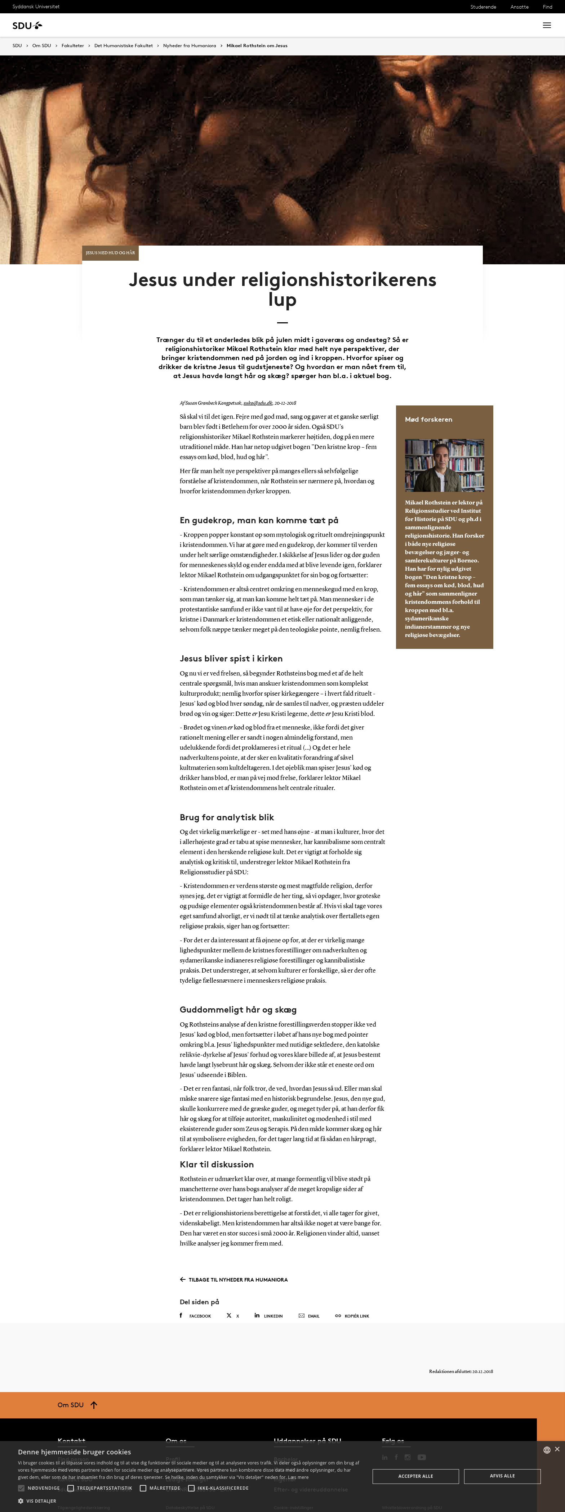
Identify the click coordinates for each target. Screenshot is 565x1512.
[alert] (282, 1476)
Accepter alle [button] (416, 1476)
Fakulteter (73, 45)
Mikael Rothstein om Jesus (257, 45)
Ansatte (520, 7)
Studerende (483, 7)
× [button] (557, 1449)
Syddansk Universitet (36, 6)
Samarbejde (186, 25)
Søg (524, 25)
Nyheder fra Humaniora (189, 45)
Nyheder (149, 25)
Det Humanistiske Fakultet (123, 45)
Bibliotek (224, 25)
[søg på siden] (472, 25)
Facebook (195, 1301)
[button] (21, 1488)
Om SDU (256, 25)
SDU (17, 45)
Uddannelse (77, 25)
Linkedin (268, 1300)
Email (309, 1301)
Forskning (115, 25)
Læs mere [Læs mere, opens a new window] (298, 1477)
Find (547, 7)
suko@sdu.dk (257, 388)
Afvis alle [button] (502, 1476)
